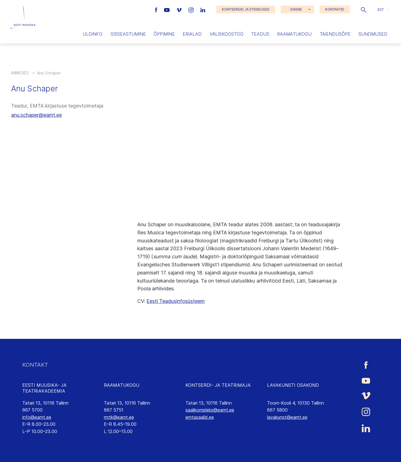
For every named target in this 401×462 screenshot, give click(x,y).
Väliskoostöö (226, 34)
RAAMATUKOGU (121, 385)
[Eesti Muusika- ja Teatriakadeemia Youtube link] (167, 9)
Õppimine (164, 34)
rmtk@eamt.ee (119, 417)
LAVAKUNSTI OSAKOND (293, 385)
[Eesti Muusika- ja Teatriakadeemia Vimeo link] (180, 9)
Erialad (192, 34)
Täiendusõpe (335, 34)
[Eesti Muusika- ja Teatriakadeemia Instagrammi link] (192, 9)
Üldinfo (92, 34)
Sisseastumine (128, 34)
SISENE (296, 9)
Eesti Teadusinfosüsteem (175, 301)
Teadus (260, 34)
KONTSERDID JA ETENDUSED (246, 9)
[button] (363, 9)
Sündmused (372, 34)
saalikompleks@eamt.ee (209, 410)
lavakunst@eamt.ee (287, 417)
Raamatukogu (294, 34)
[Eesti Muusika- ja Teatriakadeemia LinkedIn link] (202, 9)
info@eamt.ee (36, 417)
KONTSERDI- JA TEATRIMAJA (218, 385)
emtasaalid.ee (199, 417)
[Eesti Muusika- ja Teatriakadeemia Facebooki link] (157, 9)
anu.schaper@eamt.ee (36, 115)
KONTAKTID (334, 9)
